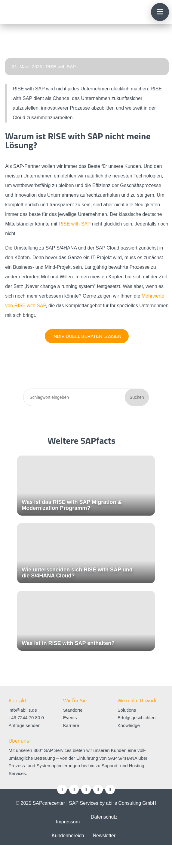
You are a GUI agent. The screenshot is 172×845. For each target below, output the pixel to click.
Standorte (73, 710)
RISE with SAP (61, 66)
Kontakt (17, 700)
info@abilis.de (23, 710)
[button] (160, 12)
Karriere (71, 725)
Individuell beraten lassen (86, 336)
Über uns (19, 741)
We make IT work (137, 700)
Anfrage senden (25, 725)
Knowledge (129, 725)
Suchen (137, 397)
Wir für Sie (75, 700)
